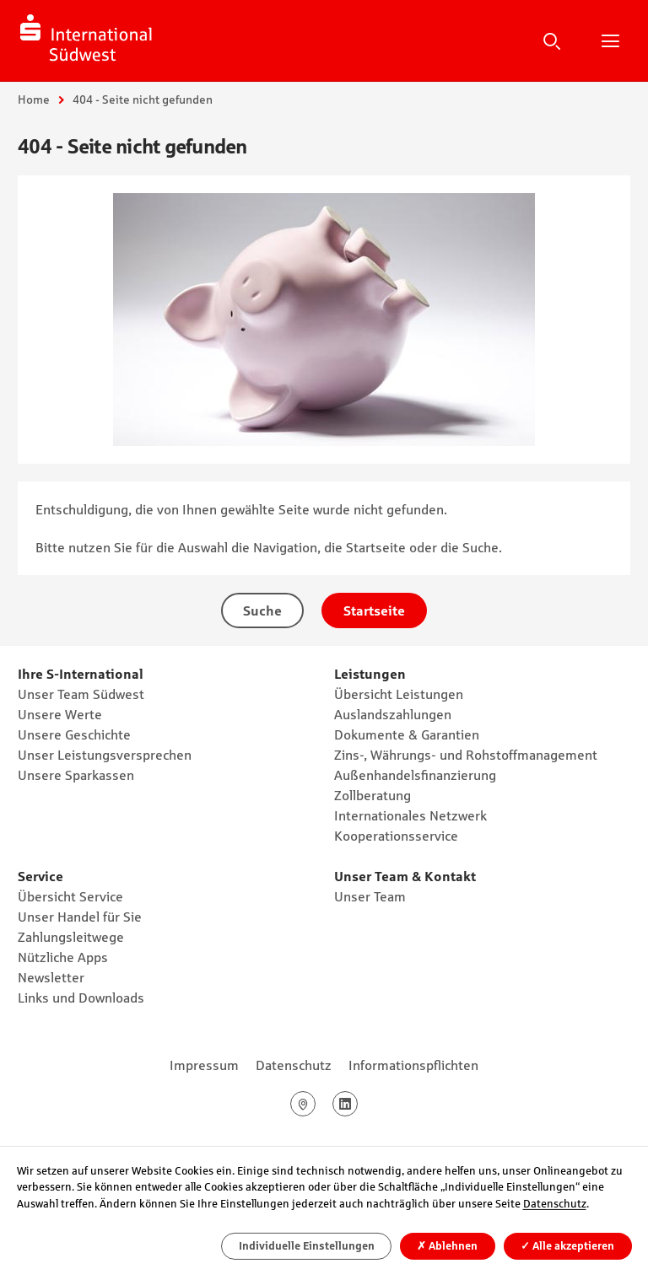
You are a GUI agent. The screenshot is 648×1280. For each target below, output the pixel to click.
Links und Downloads (81, 997)
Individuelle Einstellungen (307, 1246)
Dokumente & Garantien (406, 734)
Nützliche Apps (63, 957)
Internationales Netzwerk (410, 815)
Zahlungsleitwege (71, 936)
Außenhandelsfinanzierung (415, 775)
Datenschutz (294, 1065)
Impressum (204, 1065)
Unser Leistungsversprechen (105, 754)
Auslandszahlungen (392, 714)
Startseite (374, 610)
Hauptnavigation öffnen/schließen (610, 40)
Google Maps (315, 1104)
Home (34, 99)
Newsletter (51, 977)
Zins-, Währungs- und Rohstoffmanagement (465, 754)
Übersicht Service (70, 896)
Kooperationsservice (396, 835)
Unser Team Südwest (81, 694)
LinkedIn (357, 1104)
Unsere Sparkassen (76, 775)
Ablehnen (447, 1246)
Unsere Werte (60, 714)
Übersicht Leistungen (398, 694)
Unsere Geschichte (74, 734)
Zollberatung (372, 795)
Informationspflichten (413, 1065)
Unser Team (370, 896)
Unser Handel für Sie (80, 916)
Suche (552, 40)
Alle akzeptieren (567, 1246)
